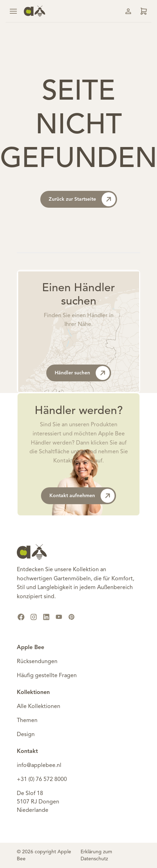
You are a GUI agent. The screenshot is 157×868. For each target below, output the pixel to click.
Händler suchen (82, 373)
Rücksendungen (37, 662)
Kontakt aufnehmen (82, 496)
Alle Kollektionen (38, 706)
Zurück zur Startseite (82, 199)
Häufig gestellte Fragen (47, 676)
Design (26, 734)
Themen (27, 720)
